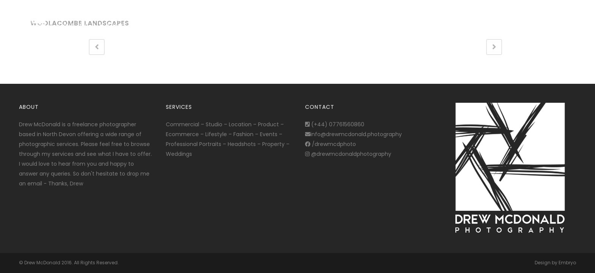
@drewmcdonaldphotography (348, 154)
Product (268, 124)
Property (273, 144)
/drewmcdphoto (330, 144)
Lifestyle (216, 134)
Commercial (182, 124)
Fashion (243, 134)
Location (240, 124)
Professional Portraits (193, 144)
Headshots (242, 144)
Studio (214, 124)
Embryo (567, 262)
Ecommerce (182, 134)
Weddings (179, 154)
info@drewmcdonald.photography (353, 134)
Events (268, 134)
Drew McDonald (42, 262)
